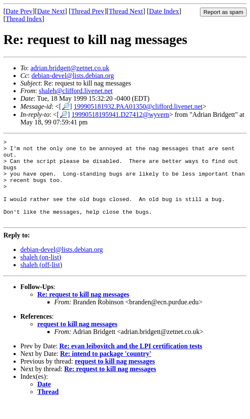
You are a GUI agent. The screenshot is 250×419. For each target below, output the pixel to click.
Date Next (51, 11)
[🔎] (65, 106)
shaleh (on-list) (40, 273)
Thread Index (24, 18)
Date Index (164, 11)
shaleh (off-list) (41, 281)
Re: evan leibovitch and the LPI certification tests (130, 362)
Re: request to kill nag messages (83, 310)
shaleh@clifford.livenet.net (75, 90)
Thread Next (126, 11)
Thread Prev (87, 11)
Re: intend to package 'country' (105, 370)
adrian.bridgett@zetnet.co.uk (70, 68)
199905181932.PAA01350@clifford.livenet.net (138, 106)
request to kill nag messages (77, 340)
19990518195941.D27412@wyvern (120, 114)
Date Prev (19, 11)
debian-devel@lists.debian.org (72, 75)
